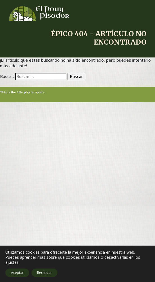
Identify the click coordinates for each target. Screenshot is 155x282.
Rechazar (44, 272)
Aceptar (17, 272)
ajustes (12, 262)
